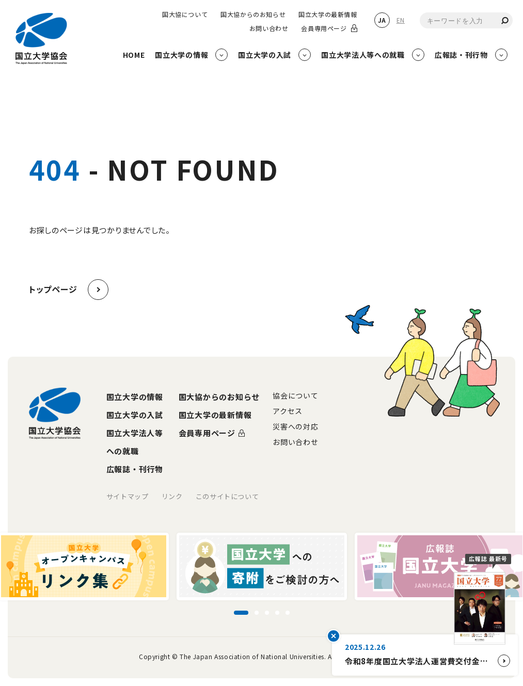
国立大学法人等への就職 (134, 441)
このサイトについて (227, 496)
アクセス (288, 411)
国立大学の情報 (134, 396)
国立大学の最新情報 (327, 14)
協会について (295, 395)
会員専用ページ (323, 28)
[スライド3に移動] (267, 613)
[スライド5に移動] (288, 613)
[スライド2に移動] (257, 613)
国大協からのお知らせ (253, 14)
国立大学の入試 (134, 414)
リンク (172, 496)
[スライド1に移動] (241, 613)
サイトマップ (127, 496)
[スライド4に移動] (277, 613)
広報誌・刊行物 (134, 469)
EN (401, 19)
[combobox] (466, 20)
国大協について (185, 14)
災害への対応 (295, 426)
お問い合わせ (269, 28)
